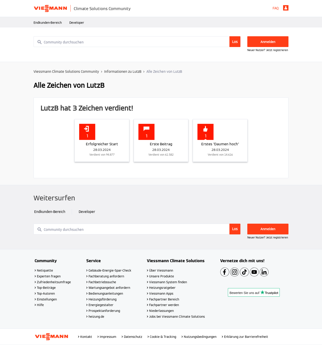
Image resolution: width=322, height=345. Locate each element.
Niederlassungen (161, 311)
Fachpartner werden (164, 305)
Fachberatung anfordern (106, 276)
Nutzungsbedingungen (200, 337)
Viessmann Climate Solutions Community (66, 71)
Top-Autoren (46, 293)
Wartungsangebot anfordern (109, 288)
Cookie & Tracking (163, 337)
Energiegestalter (101, 305)
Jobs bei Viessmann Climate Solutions (177, 317)
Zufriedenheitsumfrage (54, 282)
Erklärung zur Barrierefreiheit (246, 337)
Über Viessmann (161, 270)
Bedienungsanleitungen (106, 293)
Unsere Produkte (161, 276)
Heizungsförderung (103, 299)
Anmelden (285, 8)
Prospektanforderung (104, 311)
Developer (76, 23)
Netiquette (45, 270)
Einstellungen (47, 299)
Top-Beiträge (46, 288)
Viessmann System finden (168, 282)
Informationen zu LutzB (122, 71)
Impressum (108, 337)
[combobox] (137, 41)
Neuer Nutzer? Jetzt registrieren (267, 50)
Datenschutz (133, 337)
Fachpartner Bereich (164, 299)
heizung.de (96, 317)
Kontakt (86, 337)
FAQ (276, 8)
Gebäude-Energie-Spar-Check (110, 270)
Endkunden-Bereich (48, 23)
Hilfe (40, 305)
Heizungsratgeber (162, 288)
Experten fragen (49, 276)
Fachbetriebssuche (102, 282)
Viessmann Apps (161, 293)
